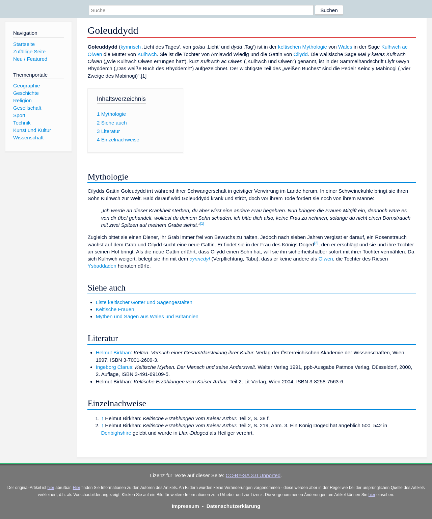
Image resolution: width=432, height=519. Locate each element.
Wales (345, 47)
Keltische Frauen (115, 309)
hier (51, 487)
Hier (76, 487)
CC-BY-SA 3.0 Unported (253, 475)
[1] (202, 223)
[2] (316, 243)
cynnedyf (200, 259)
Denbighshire (116, 433)
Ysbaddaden (101, 266)
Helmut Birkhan (113, 352)
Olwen (326, 259)
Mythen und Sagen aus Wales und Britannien (147, 316)
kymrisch (130, 47)
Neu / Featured (30, 59)
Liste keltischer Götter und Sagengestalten (144, 302)
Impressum (185, 506)
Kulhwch (147, 54)
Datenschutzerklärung (234, 506)
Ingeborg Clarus (114, 367)
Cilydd (300, 54)
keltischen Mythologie (302, 47)
